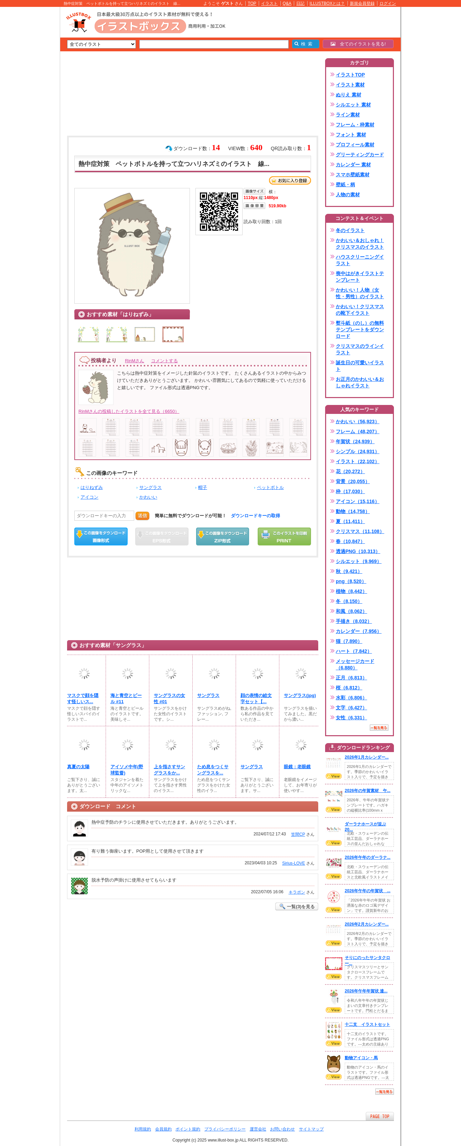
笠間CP (298, 834)
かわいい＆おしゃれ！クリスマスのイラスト (360, 244)
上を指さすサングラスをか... (169, 769)
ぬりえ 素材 (348, 94)
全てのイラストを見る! (358, 43)
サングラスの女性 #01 (169, 698)
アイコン (89, 497)
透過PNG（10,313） (358, 551)
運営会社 (258, 1129)
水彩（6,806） (351, 697)
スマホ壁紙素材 (352, 174)
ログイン (387, 3)
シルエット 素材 (353, 104)
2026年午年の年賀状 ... (367, 890)
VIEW (334, 776)
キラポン (297, 892)
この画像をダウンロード (101, 536)
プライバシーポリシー (225, 1129)
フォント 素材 (351, 134)
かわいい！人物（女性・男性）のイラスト (360, 293)
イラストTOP (350, 74)
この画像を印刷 (284, 536)
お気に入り (290, 180)
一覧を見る (379, 728)
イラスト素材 (350, 84)
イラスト (269, 3)
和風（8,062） (351, 611)
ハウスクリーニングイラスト (360, 260)
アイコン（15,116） (357, 501)
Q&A (287, 3)
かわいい (148, 497)
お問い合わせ (282, 1129)
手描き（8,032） (354, 621)
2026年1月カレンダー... (367, 757)
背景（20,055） (353, 481)
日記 (300, 3)
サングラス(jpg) (300, 695)
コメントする (164, 360)
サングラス (150, 487)
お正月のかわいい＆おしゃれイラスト (360, 382)
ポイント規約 (187, 1129)
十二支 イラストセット (367, 1024)
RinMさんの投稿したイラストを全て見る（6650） (128, 411)
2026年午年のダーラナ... (367, 857)
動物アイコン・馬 (361, 1057)
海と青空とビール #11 (126, 698)
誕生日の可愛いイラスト (360, 366)
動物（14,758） (353, 511)
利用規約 (143, 1129)
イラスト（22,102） (357, 461)
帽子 (202, 487)
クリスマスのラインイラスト (360, 349)
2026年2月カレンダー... (367, 924)
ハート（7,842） (354, 651)
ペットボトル (270, 487)
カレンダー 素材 (353, 164)
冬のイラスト (350, 230)
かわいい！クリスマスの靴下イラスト (360, 310)
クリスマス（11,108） (360, 531)
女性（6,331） (351, 717)
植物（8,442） (351, 591)
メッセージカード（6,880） (355, 664)
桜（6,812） (349, 687)
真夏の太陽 (78, 766)
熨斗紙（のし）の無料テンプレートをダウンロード (360, 329)
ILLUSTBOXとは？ (327, 3)
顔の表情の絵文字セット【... (256, 698)
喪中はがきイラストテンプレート (360, 277)
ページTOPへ (380, 1116)
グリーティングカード (360, 154)
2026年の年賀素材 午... (367, 790)
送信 (142, 515)
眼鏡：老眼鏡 (297, 766)
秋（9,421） (349, 571)
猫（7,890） (349, 641)
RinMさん (134, 360)
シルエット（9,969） (359, 561)
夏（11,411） (350, 521)
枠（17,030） (350, 491)
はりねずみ (92, 487)
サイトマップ (311, 1129)
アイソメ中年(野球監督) (126, 769)
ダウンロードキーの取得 (255, 515)
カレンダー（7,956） (359, 631)
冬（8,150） (349, 601)
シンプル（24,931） (357, 451)
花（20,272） (350, 471)
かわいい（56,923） (357, 421)
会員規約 (163, 1129)
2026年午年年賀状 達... (366, 991)
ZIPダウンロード (222, 536)
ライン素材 (348, 114)
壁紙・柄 (345, 184)
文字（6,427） (351, 707)
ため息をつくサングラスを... (212, 769)
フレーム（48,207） (357, 431)
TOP (252, 3)
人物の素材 (348, 194)
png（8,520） (351, 581)
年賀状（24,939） (355, 441)
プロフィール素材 (355, 144)
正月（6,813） (351, 677)
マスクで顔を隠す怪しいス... (82, 698)
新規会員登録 (362, 3)
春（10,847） (350, 541)
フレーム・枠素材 (355, 124)
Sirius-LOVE (293, 863)
